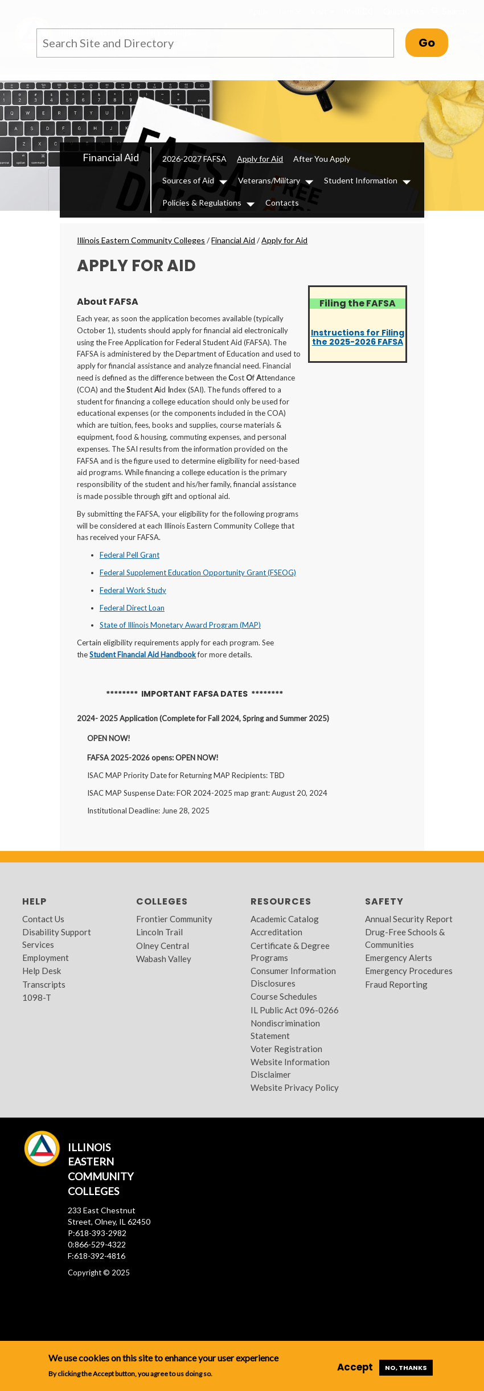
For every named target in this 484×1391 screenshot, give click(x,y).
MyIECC (359, 11)
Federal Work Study (133, 590)
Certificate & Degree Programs (290, 951)
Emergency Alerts (398, 957)
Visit (322, 11)
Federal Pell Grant (129, 554)
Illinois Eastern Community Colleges (141, 240)
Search (448, 11)
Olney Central (162, 945)
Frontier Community (174, 919)
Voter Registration (286, 1049)
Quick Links (403, 11)
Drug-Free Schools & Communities (405, 938)
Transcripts (43, 984)
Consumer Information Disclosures (293, 976)
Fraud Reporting (396, 984)
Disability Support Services (56, 938)
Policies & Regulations (201, 202)
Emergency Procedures (409, 970)
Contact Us (43, 919)
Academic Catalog (285, 919)
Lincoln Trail (159, 932)
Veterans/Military (269, 180)
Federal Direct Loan (132, 607)
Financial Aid (111, 157)
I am (289, 11)
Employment (45, 957)
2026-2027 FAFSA (194, 158)
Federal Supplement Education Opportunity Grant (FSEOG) (198, 572)
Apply (258, 11)
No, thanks (406, 1367)
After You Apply (321, 158)
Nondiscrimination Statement (285, 1029)
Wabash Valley (163, 959)
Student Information (360, 180)
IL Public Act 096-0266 (295, 1010)
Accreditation (276, 932)
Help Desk (41, 970)
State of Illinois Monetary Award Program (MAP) (180, 624)
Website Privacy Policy (295, 1087)
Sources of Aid (188, 180)
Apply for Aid (260, 158)
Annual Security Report (409, 919)
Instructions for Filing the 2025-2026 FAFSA (357, 337)
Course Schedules (284, 996)
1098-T (36, 997)
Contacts (282, 202)
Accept (355, 1367)
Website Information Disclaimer (290, 1068)
